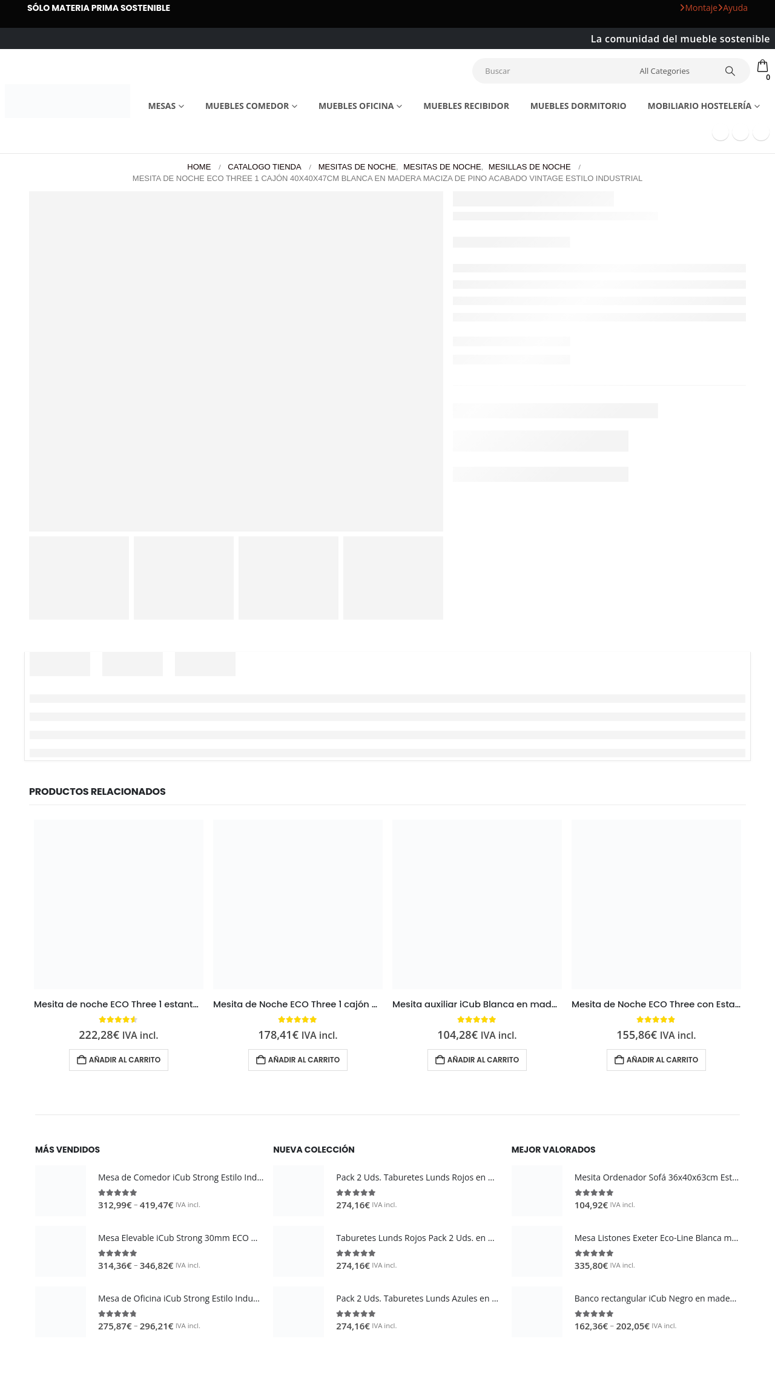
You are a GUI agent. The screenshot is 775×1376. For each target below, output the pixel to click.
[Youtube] (740, 131)
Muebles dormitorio (578, 105)
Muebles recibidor (466, 105)
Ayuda (732, 7)
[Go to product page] (118, 904)
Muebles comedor (247, 105)
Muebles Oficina (356, 105)
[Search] (730, 71)
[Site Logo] (67, 101)
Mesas (162, 105)
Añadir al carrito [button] (124, 1060)
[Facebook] (720, 131)
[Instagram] (761, 131)
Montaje (698, 7)
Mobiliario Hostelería (700, 105)
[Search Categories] (674, 71)
